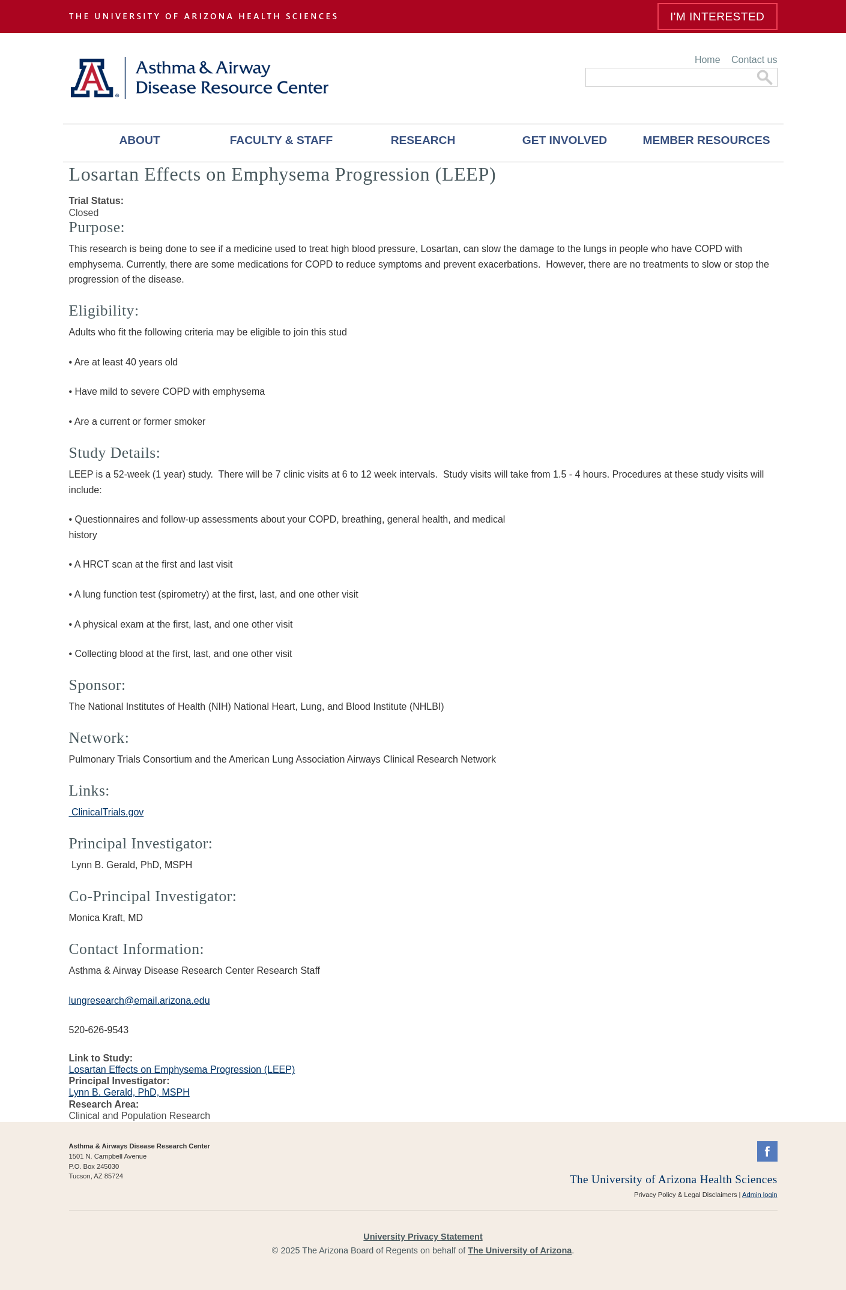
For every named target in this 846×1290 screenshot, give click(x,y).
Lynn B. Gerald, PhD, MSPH (129, 1092)
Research (423, 140)
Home (708, 60)
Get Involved (564, 140)
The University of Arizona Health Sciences (674, 1179)
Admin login (759, 1194)
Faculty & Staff (281, 140)
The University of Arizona (520, 1250)
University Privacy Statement (422, 1236)
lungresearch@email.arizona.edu (139, 1000)
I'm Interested (717, 16)
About (139, 140)
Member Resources (706, 140)
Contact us (754, 60)
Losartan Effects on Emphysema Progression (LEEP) (182, 1069)
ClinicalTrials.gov (106, 812)
